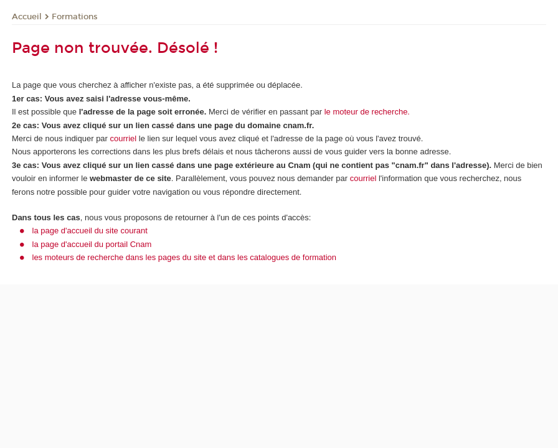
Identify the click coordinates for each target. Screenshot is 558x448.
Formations (75, 17)
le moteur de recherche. (366, 111)
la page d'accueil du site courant (90, 230)
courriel (123, 138)
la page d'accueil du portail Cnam (92, 244)
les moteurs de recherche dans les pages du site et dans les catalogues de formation (184, 257)
